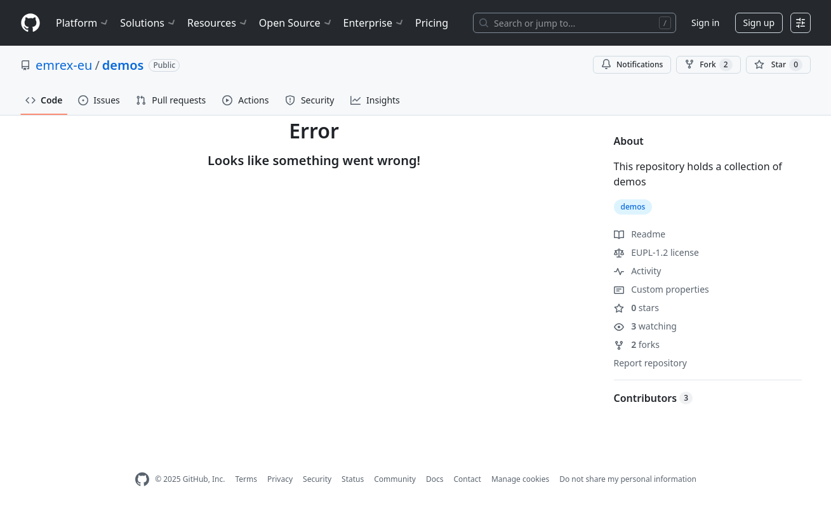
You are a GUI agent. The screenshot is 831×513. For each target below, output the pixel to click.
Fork (708, 64)
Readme (640, 234)
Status (353, 479)
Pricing (431, 23)
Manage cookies (520, 479)
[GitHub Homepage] (142, 480)
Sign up (758, 23)
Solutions (148, 23)
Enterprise (374, 23)
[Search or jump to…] (574, 22)
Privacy (280, 479)
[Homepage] (30, 23)
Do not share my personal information (627, 479)
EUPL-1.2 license (656, 252)
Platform (83, 23)
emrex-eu (64, 65)
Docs (435, 479)
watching (645, 326)
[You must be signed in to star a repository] (778, 65)
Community (395, 479)
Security (317, 479)
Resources (218, 23)
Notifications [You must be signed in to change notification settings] (632, 64)
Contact (467, 479)
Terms (246, 479)
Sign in (705, 23)
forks (637, 344)
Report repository (650, 363)
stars (636, 308)
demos (123, 65)
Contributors (653, 398)
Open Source (296, 23)
